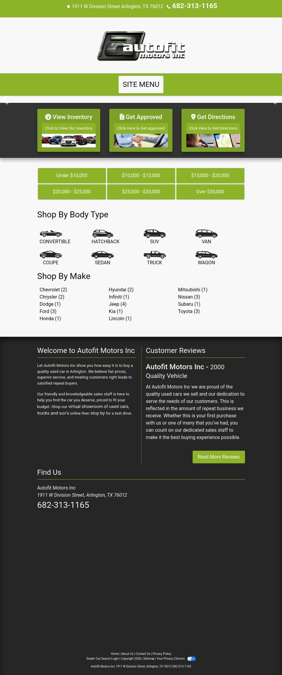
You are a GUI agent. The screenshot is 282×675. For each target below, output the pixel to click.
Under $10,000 (71, 171)
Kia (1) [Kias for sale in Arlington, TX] (116, 307)
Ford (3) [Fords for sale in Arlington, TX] (48, 307)
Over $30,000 (210, 188)
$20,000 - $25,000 (72, 188)
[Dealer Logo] (141, 44)
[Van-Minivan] (206, 234)
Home (115, 650)
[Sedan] (102, 255)
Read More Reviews (219, 453)
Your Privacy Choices (176, 655)
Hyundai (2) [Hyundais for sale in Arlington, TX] (121, 286)
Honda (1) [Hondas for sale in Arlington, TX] (50, 315)
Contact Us (143, 650)
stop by (81, 408)
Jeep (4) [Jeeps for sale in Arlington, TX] (118, 300)
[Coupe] (51, 255)
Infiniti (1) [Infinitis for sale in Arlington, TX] (119, 293)
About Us (127, 650)
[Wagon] (206, 255)
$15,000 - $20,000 (210, 171)
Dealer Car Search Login (102, 655)
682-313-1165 (194, 6)
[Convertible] (55, 234)
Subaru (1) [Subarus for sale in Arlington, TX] (189, 300)
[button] (5, 98)
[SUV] (155, 234)
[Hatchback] (105, 234)
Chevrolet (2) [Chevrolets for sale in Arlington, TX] (53, 286)
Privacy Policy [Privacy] (162, 650)
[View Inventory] (69, 128)
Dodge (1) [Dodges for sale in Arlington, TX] (50, 300)
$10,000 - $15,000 (141, 171)
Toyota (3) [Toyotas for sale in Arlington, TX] (189, 307)
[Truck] (155, 255)
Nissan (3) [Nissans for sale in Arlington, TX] (189, 293)
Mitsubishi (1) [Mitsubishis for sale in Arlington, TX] (193, 286)
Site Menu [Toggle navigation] (141, 84)
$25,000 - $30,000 (141, 188)
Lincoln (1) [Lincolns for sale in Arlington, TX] (120, 315)
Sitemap (148, 655)
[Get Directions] (213, 128)
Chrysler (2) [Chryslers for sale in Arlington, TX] (52, 293)
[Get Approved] (140, 128)
